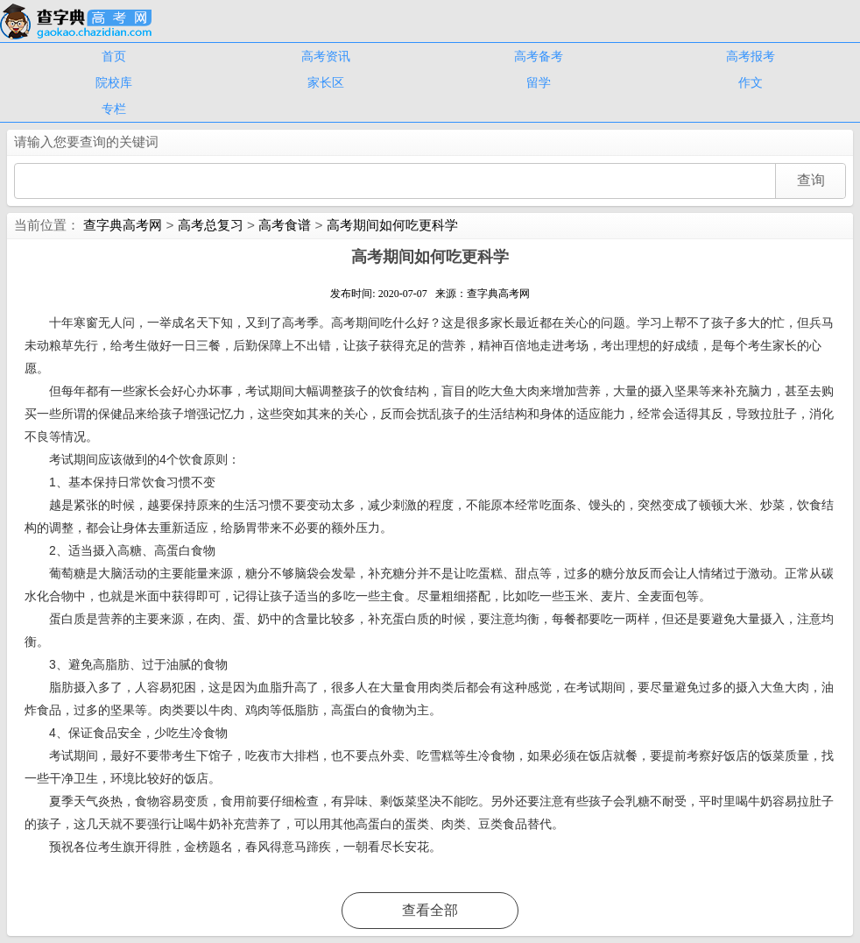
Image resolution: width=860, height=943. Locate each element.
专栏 (114, 109)
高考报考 (750, 56)
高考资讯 (325, 56)
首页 (114, 56)
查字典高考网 (122, 224)
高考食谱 (284, 224)
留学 (538, 82)
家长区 (325, 82)
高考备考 (538, 56)
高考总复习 (210, 224)
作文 (750, 82)
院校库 (113, 82)
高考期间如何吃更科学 (392, 224)
